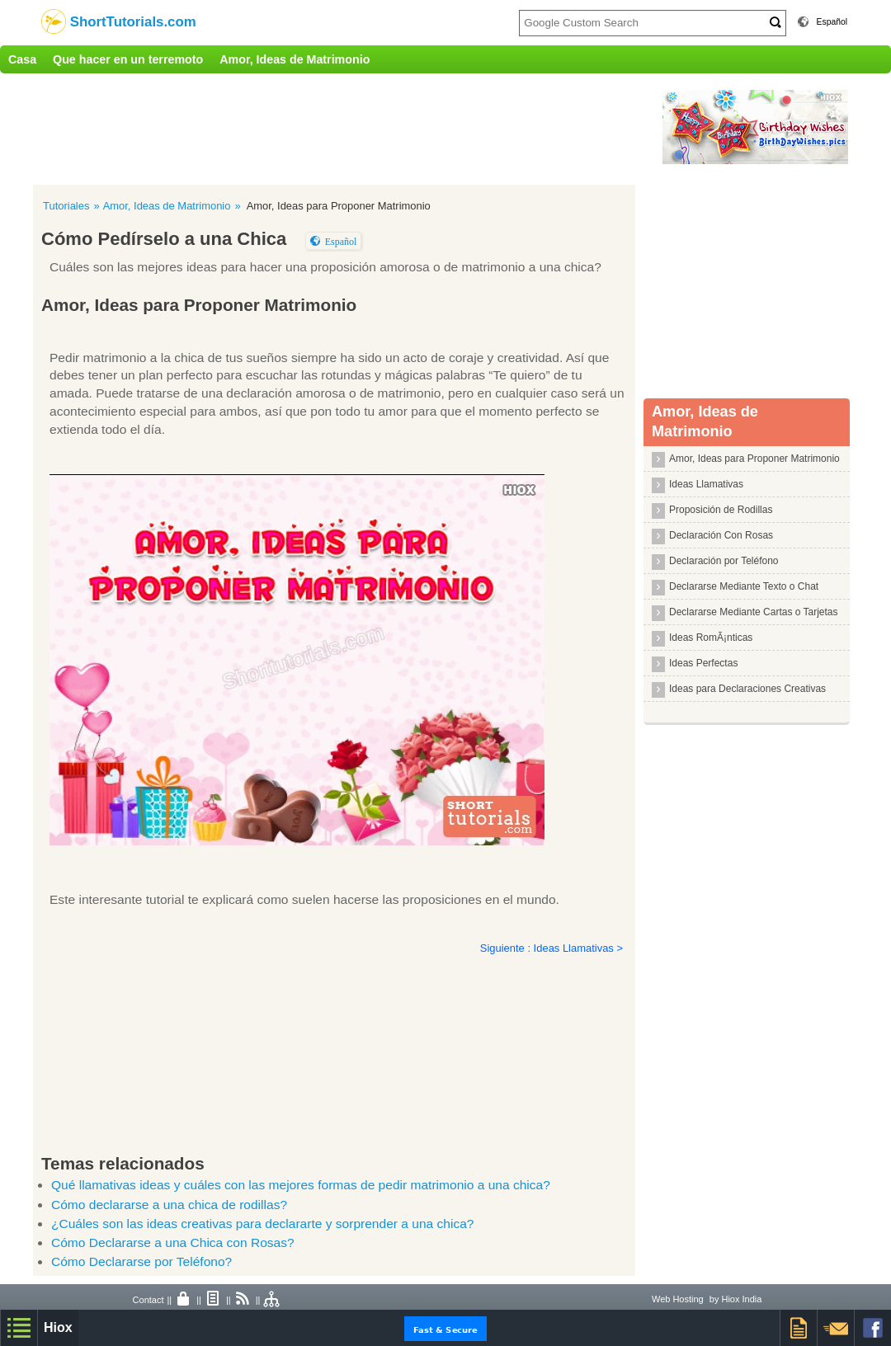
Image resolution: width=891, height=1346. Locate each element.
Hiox (58, 1327)
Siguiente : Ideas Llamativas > (551, 948)
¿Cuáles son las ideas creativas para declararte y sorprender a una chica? (262, 1224)
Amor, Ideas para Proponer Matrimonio (754, 458)
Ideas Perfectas (703, 663)
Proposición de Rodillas (720, 509)
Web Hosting (678, 1299)
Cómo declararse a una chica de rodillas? (169, 1205)
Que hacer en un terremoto (128, 59)
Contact (148, 1300)
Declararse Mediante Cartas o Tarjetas (753, 612)
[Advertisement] (342, 127)
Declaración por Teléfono (724, 561)
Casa (22, 59)
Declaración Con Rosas (721, 535)
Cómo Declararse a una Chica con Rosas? (173, 1242)
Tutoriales (66, 206)
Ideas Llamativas (706, 484)
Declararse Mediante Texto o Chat (743, 586)
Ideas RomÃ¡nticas (710, 637)
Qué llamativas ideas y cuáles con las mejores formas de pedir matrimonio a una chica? (300, 1185)
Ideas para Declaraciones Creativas (747, 688)
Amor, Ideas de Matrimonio (294, 59)
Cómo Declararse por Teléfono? (141, 1261)
